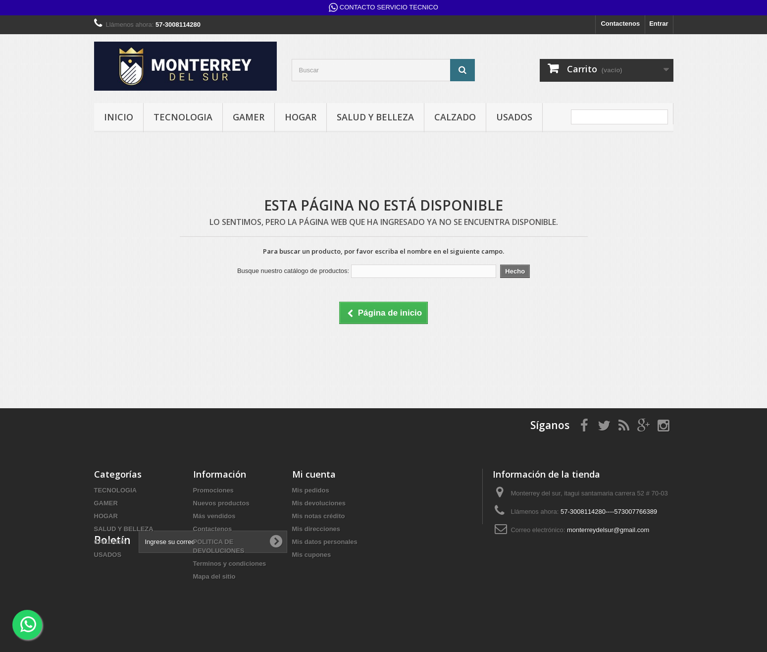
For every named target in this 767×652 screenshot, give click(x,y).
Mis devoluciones (319, 503)
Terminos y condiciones (229, 563)
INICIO (118, 117)
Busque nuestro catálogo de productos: (293, 270)
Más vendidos (214, 516)
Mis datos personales (325, 541)
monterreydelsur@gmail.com (608, 530)
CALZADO (455, 117)
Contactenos (620, 23)
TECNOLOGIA (182, 117)
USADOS (514, 117)
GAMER (248, 117)
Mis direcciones (316, 529)
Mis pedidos (310, 490)
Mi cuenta (314, 474)
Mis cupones (311, 554)
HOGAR (300, 117)
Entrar (658, 23)
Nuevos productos (221, 503)
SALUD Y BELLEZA (375, 117)
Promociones (213, 490)
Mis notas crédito (318, 516)
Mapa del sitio (214, 576)
